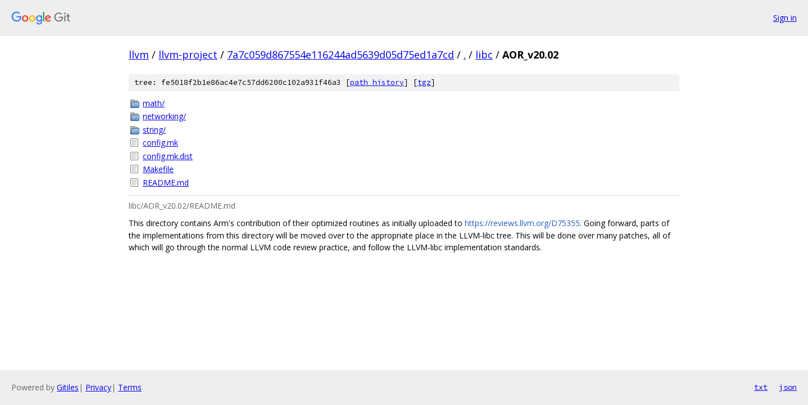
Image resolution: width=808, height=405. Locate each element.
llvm (139, 54)
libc (484, 54)
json (788, 387)
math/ (154, 103)
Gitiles (68, 387)
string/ (154, 129)
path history (377, 82)
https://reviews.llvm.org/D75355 (522, 223)
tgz (424, 82)
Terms (130, 387)
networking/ (164, 116)
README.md (166, 182)
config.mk (160, 142)
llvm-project (187, 54)
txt (761, 387)
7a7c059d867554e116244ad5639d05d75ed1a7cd (340, 54)
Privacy (98, 387)
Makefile (158, 169)
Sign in (785, 17)
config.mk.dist (168, 156)
